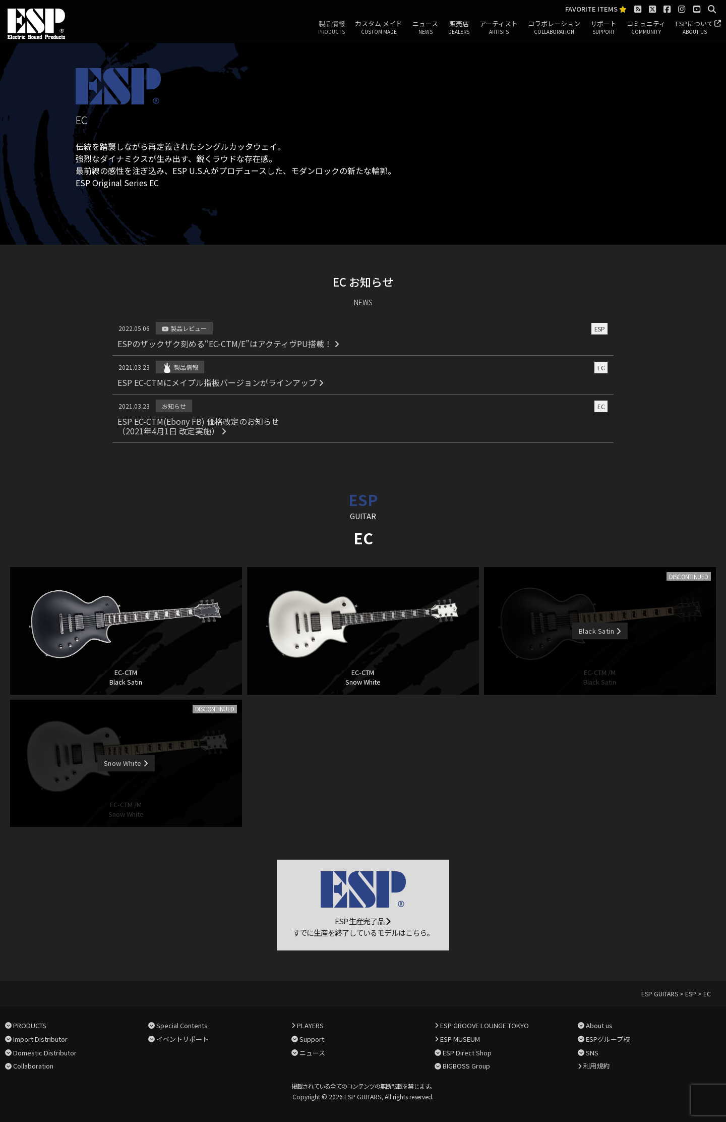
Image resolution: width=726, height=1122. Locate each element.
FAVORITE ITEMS (596, 9)
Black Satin (600, 631)
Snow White (126, 763)
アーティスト (498, 28)
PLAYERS (310, 1025)
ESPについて (694, 28)
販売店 (458, 28)
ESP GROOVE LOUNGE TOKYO (484, 1025)
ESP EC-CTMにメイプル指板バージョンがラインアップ (220, 382)
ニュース (425, 28)
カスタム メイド (378, 28)
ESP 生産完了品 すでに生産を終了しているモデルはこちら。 (363, 904)
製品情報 (331, 28)
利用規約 (596, 1066)
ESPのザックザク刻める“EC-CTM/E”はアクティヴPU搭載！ (228, 344)
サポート (603, 28)
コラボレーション (554, 28)
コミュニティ (646, 28)
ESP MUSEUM (460, 1039)
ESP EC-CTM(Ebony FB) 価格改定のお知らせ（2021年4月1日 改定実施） (198, 426)
